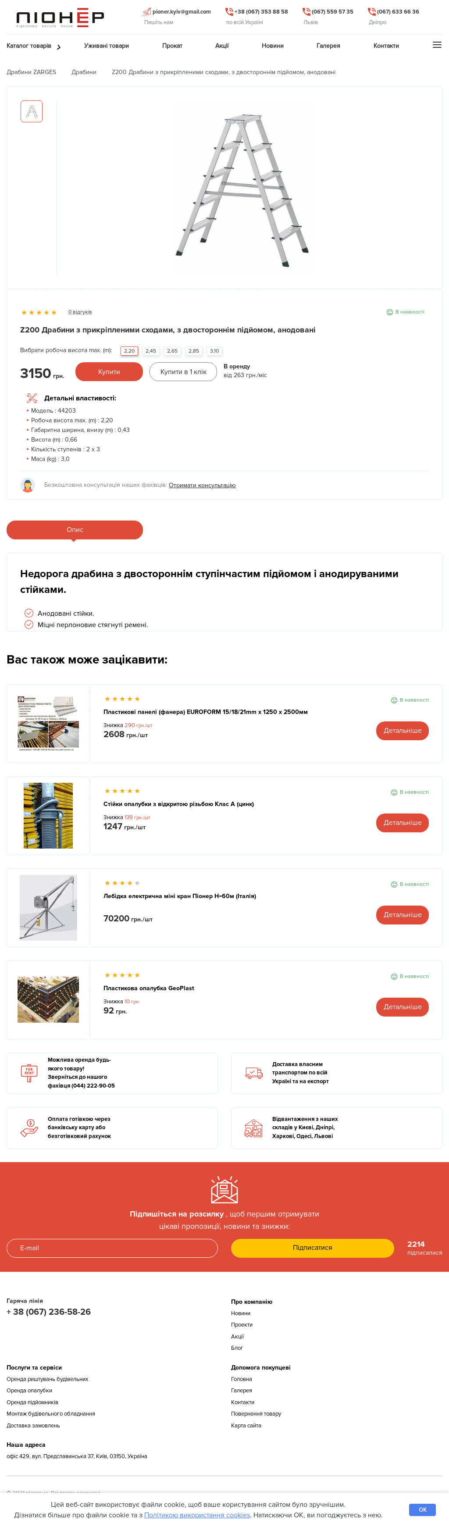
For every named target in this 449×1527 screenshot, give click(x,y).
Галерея (241, 1390)
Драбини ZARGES (31, 72)
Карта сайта (246, 1425)
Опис (75, 529)
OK (423, 1509)
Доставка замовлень (33, 1425)
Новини (240, 1313)
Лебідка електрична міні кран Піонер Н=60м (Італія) (179, 896)
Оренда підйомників (32, 1402)
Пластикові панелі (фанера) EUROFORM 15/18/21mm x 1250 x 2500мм (205, 712)
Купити (109, 371)
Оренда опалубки (29, 1390)
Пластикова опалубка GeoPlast (148, 988)
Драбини (83, 72)
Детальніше (403, 730)
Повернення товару (256, 1413)
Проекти (242, 1324)
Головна (241, 1379)
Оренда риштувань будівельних (47, 1379)
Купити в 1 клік (183, 371)
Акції (237, 1336)
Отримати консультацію (202, 485)
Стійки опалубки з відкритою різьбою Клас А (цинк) (178, 804)
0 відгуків (80, 312)
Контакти (242, 1402)
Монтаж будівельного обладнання (51, 1413)
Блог (237, 1348)
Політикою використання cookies (197, 1515)
